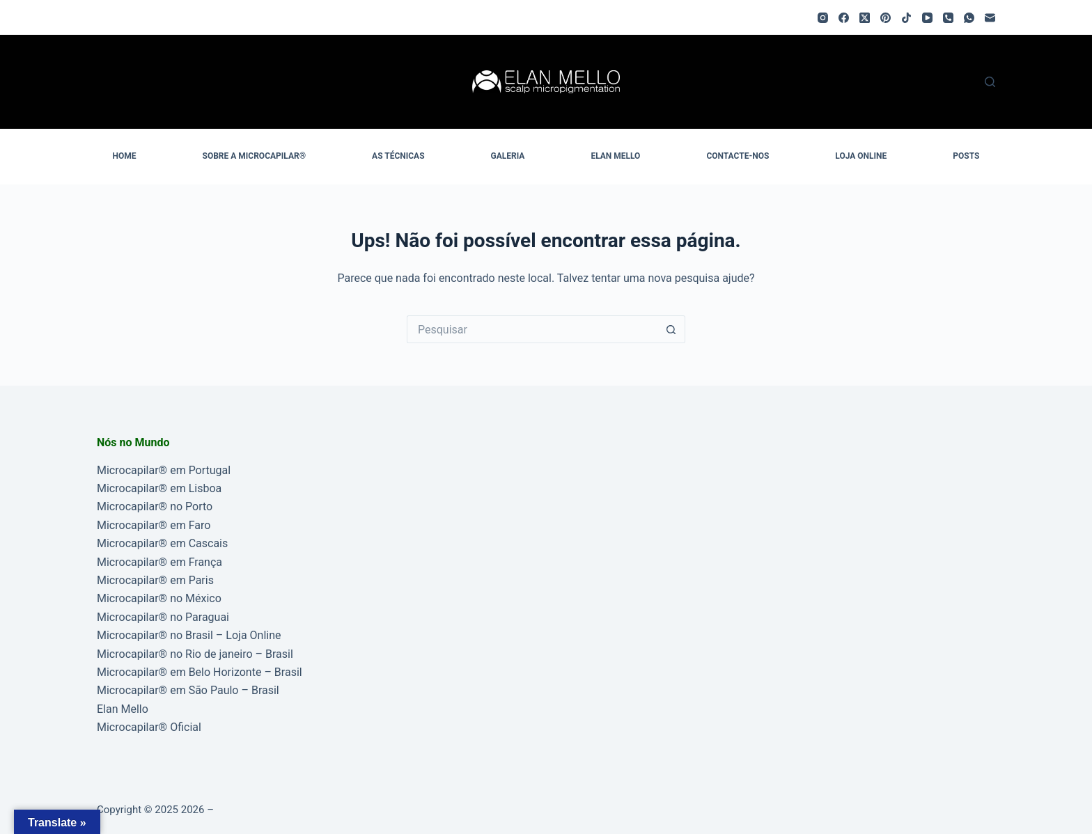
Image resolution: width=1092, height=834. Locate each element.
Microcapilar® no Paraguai (163, 617)
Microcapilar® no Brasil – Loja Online (189, 635)
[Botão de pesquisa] (671, 329)
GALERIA (508, 156)
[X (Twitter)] (864, 18)
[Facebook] (843, 18)
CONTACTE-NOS (737, 156)
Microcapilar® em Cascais (162, 543)
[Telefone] (948, 18)
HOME (124, 156)
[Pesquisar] (990, 82)
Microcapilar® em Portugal (164, 470)
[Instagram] (823, 18)
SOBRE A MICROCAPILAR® (254, 156)
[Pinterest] (885, 18)
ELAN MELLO (615, 156)
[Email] (990, 18)
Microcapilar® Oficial (149, 727)
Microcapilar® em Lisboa (159, 488)
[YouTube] (927, 18)
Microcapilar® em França (159, 562)
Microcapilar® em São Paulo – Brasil (188, 690)
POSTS (966, 156)
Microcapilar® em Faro (153, 525)
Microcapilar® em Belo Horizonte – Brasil (199, 672)
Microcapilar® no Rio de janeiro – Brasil (195, 654)
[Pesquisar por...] (532, 329)
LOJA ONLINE (861, 156)
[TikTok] (906, 18)
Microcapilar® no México (159, 598)
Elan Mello (122, 709)
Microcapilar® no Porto (154, 506)
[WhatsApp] (969, 18)
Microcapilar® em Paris (155, 580)
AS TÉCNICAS (398, 156)
